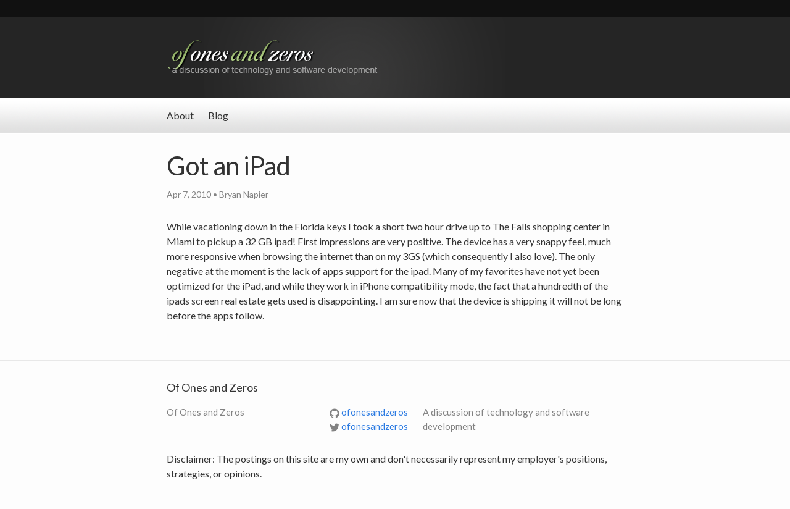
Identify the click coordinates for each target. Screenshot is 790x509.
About (180, 115)
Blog (218, 115)
